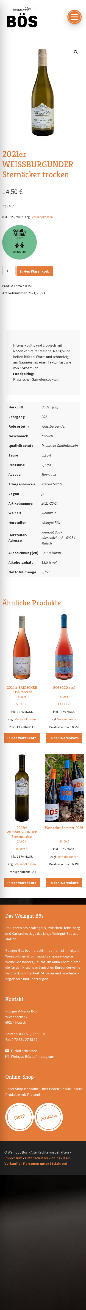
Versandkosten (42, 217)
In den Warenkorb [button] (21, 738)
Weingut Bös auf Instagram (32, 1056)
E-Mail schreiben (24, 1050)
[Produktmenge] (9, 270)
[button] (76, 52)
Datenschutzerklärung (43, 1158)
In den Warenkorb (34, 271)
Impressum (13, 1158)
